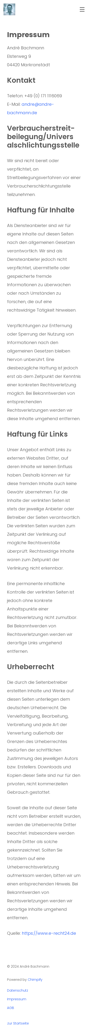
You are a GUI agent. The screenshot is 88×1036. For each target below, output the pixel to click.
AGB (10, 1008)
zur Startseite (18, 1023)
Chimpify (35, 979)
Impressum (16, 999)
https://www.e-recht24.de (49, 933)
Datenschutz (17, 991)
